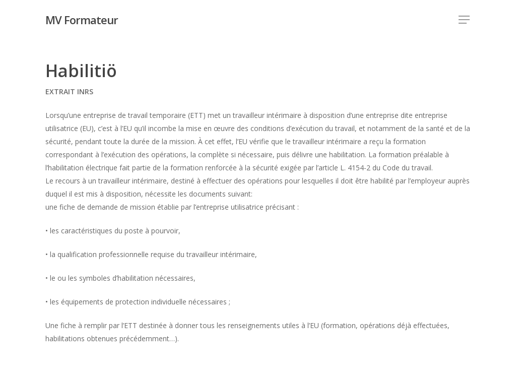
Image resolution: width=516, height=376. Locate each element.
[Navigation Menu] (465, 20)
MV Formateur (81, 19)
